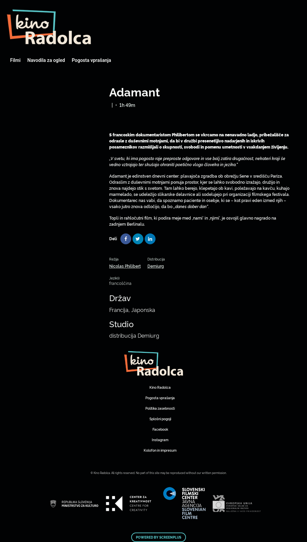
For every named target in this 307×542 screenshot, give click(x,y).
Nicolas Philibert (125, 266)
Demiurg (155, 266)
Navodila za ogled (46, 60)
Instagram (160, 439)
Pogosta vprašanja (91, 60)
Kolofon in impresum (160, 450)
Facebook (160, 429)
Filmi (15, 60)
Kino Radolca (160, 387)
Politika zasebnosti (160, 408)
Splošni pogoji (160, 418)
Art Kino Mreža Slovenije (49, 27)
